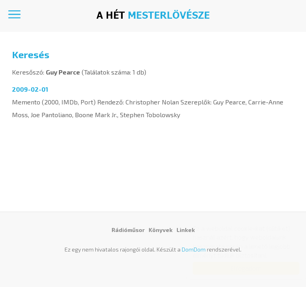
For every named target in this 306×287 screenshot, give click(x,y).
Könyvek (161, 229)
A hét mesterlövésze (153, 14)
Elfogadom (238, 268)
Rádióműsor (128, 229)
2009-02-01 (30, 89)
